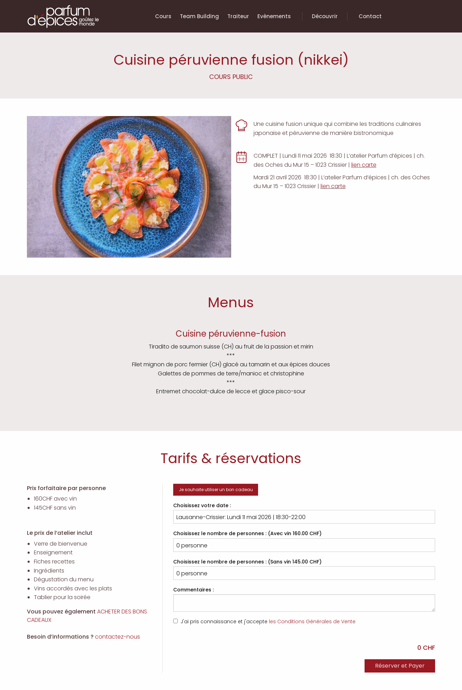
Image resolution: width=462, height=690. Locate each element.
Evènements (274, 16)
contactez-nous (117, 637)
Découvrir (325, 16)
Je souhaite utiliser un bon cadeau (216, 490)
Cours (163, 16)
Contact (370, 16)
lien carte (363, 165)
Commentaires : (304, 599)
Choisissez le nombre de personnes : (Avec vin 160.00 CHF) (304, 541)
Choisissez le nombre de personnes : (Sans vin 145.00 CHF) (304, 569)
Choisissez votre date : (304, 513)
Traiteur (238, 16)
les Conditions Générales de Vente (312, 621)
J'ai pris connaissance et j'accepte (264, 621)
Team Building (199, 16)
